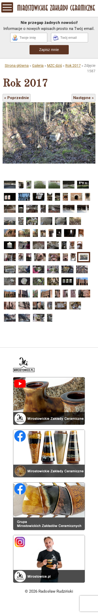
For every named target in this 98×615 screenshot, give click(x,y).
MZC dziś (54, 65)
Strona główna (17, 65)
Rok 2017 (73, 65)
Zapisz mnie (49, 50)
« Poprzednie (16, 97)
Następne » (83, 97)
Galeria (38, 65)
